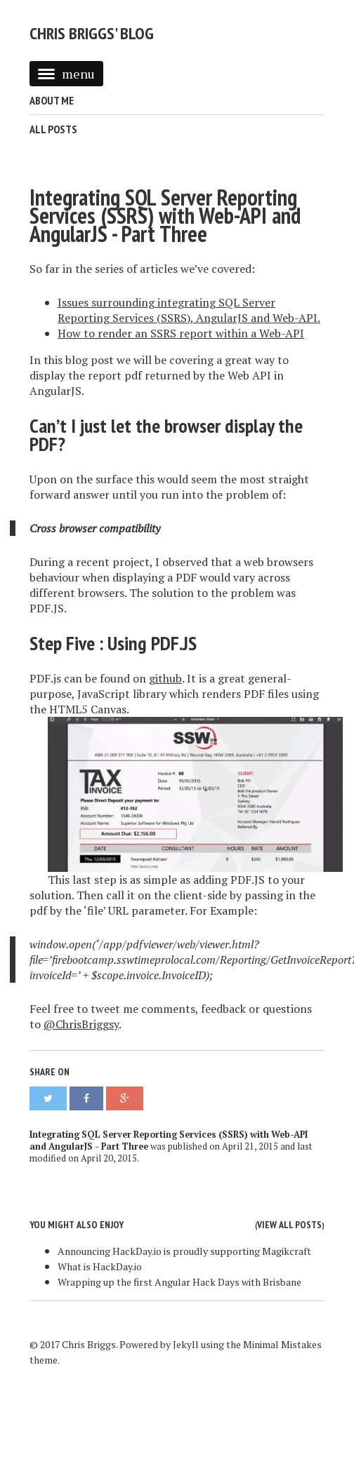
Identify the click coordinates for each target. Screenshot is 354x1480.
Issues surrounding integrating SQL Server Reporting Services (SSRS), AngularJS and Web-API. (189, 310)
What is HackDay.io (100, 1266)
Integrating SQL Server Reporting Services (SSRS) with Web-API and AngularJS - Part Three (165, 215)
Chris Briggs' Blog (91, 33)
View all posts (289, 1224)
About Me (51, 100)
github (165, 678)
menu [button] (66, 73)
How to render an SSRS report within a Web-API (181, 333)
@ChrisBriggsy (81, 1024)
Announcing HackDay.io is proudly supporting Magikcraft (184, 1251)
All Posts (53, 129)
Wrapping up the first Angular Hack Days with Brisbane (179, 1282)
